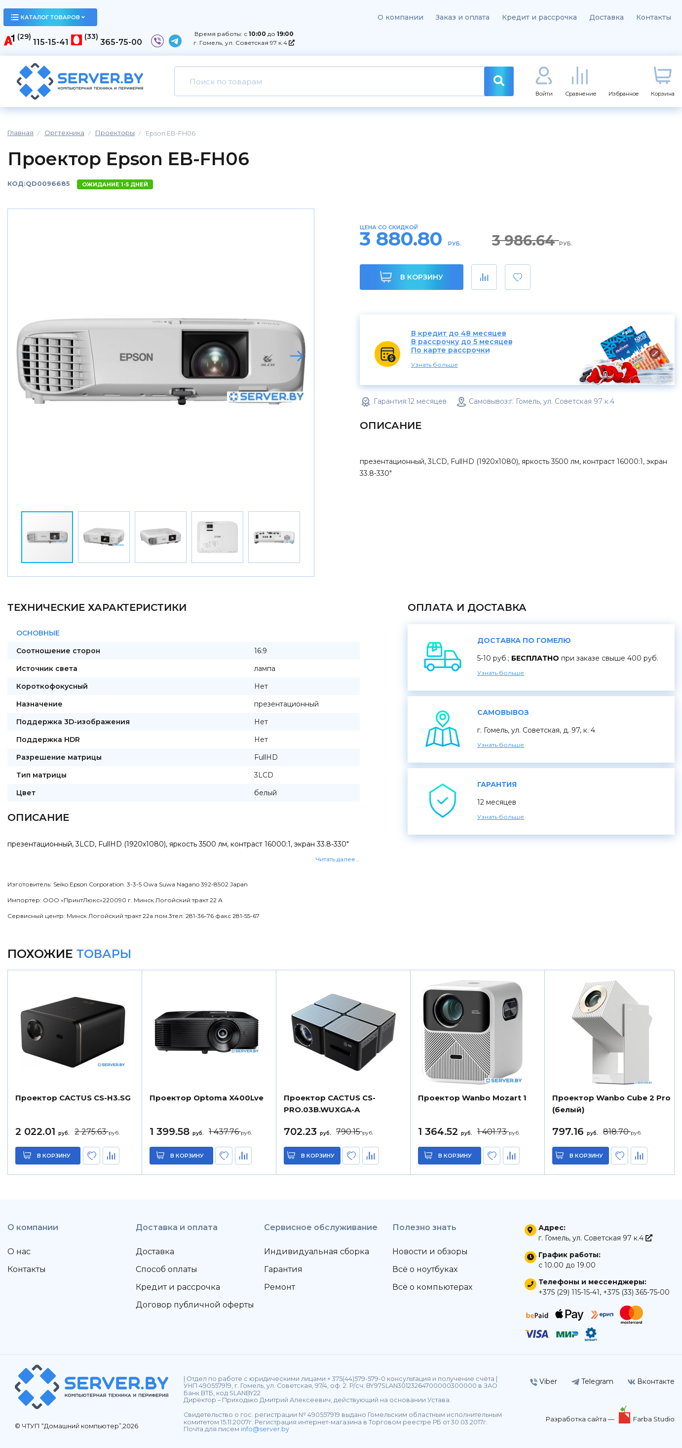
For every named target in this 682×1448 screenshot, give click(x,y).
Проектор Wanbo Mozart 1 (472, 1097)
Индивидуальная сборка (316, 1251)
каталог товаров (48, 17)
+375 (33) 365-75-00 (636, 1292)
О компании (400, 17)
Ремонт (279, 1287)
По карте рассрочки (450, 350)
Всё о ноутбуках (424, 1269)
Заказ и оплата (463, 17)
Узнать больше (434, 364)
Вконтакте (651, 1381)
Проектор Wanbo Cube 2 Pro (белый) (611, 1103)
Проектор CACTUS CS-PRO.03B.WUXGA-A (330, 1103)
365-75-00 (121, 42)
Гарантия (283, 1269)
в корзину (54, 1155)
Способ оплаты (166, 1269)
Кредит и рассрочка (539, 17)
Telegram (592, 1381)
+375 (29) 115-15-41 (569, 1292)
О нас (19, 1251)
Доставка (606, 17)
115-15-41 (51, 42)
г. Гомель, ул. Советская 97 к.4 (244, 42)
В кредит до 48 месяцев (458, 333)
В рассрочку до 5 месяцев (462, 342)
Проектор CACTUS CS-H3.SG (73, 1097)
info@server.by (265, 1429)
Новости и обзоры (430, 1251)
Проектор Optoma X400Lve (207, 1097)
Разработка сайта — (581, 1419)
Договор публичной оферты (195, 1304)
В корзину (411, 277)
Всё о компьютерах (432, 1287)
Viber (543, 1381)
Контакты (653, 17)
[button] (296, 356)
